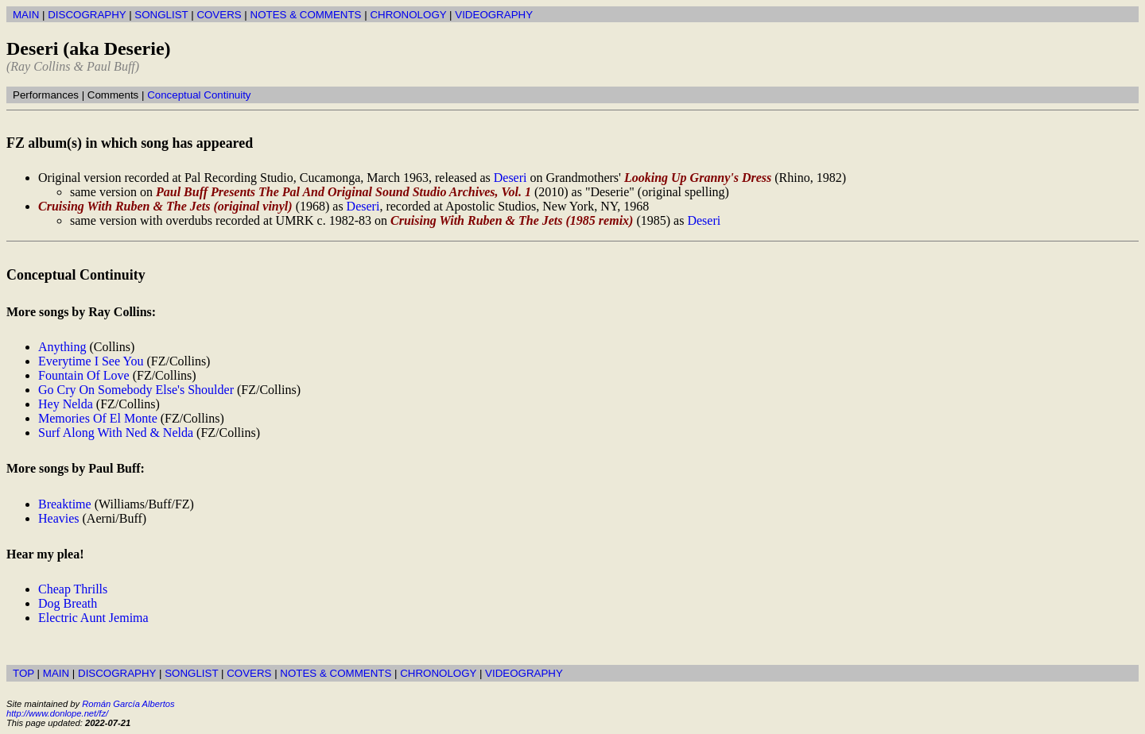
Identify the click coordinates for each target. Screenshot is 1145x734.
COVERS (218, 15)
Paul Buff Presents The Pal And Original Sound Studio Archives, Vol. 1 (343, 192)
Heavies (59, 518)
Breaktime (64, 504)
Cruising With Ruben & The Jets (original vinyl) (165, 206)
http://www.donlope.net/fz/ (57, 713)
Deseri (510, 177)
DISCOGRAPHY (87, 15)
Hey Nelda (65, 404)
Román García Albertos (128, 704)
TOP (23, 673)
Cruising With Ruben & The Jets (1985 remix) (511, 220)
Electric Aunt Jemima (93, 617)
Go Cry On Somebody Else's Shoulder (136, 389)
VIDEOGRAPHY (494, 15)
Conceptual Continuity (198, 95)
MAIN (26, 15)
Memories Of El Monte (97, 418)
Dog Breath (67, 603)
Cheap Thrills (72, 589)
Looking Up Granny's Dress (697, 177)
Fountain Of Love (84, 375)
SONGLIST (161, 15)
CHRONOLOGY (408, 15)
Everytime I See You (90, 361)
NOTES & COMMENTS (306, 15)
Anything (62, 346)
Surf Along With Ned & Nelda (115, 432)
